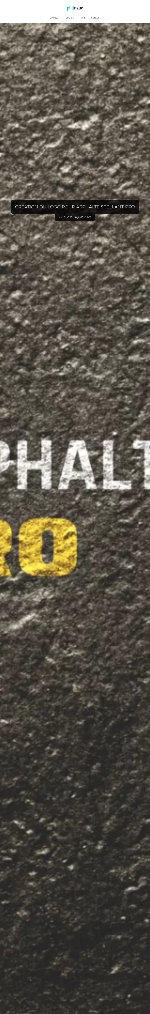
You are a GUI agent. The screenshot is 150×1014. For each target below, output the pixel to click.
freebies (69, 17)
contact (96, 17)
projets (54, 17)
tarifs (82, 17)
